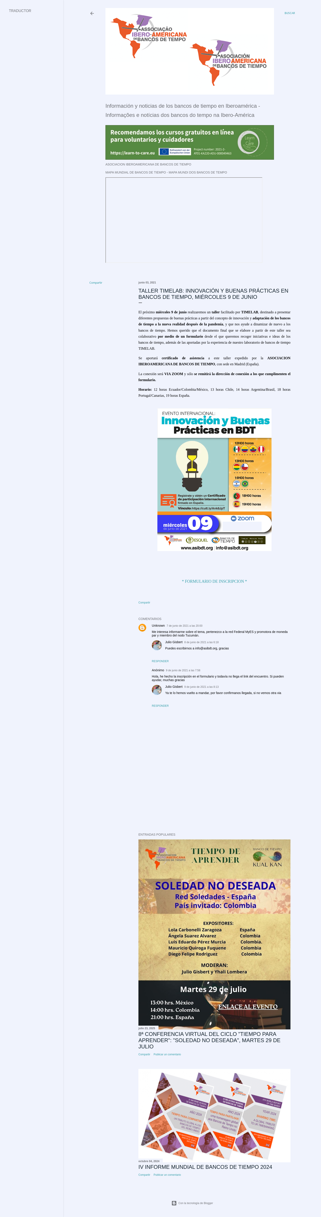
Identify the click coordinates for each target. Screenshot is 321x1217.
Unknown (158, 625)
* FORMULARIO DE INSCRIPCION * (214, 581)
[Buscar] (290, 13)
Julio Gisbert (174, 642)
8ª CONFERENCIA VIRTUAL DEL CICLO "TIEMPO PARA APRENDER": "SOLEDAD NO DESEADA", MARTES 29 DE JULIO (209, 1040)
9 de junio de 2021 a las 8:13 (201, 686)
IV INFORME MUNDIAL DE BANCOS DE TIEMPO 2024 (205, 1167)
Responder (160, 661)
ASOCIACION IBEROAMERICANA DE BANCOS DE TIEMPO (148, 164)
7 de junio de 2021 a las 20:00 (184, 625)
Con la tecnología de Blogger (192, 1203)
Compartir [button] (95, 283)
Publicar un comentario (167, 1054)
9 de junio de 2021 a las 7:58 (183, 670)
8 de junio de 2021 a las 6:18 (201, 642)
